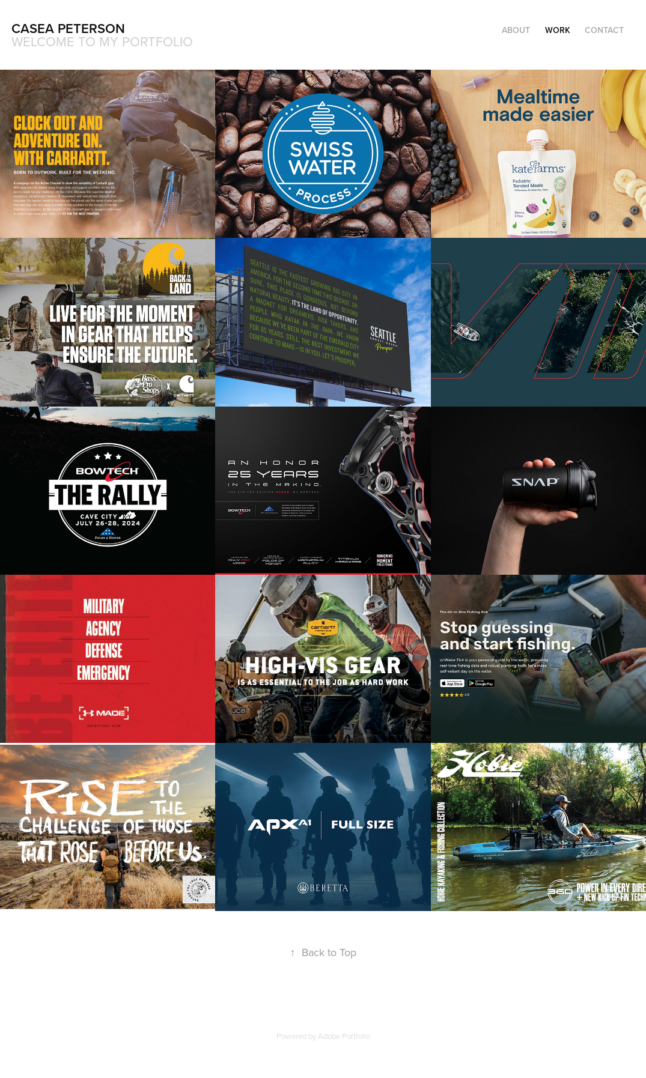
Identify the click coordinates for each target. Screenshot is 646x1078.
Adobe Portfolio (344, 1036)
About (516, 30)
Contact (604, 30)
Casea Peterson (68, 28)
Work (557, 30)
